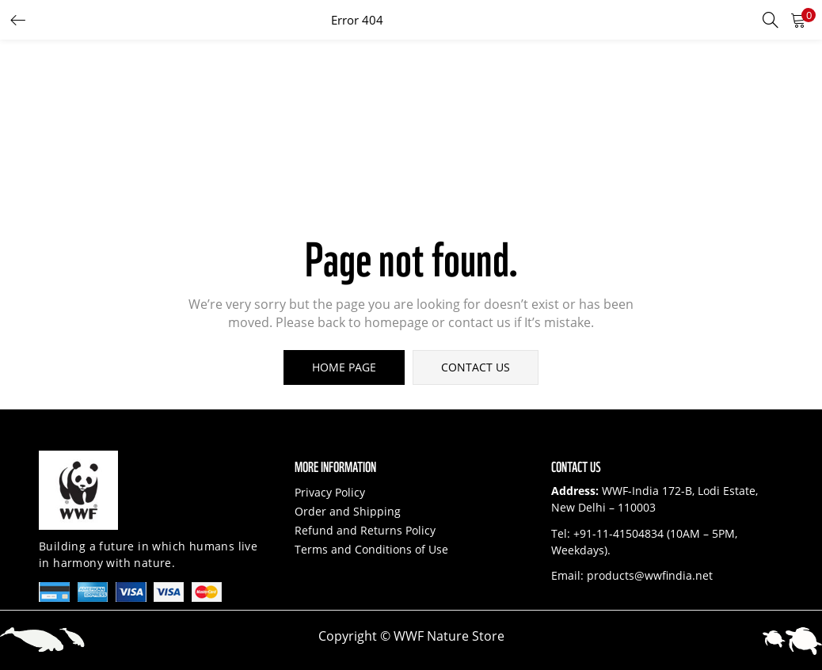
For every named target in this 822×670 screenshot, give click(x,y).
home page (344, 367)
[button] (798, 20)
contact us (475, 367)
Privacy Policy (330, 492)
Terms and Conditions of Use (371, 549)
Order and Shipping (348, 511)
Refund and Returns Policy (365, 530)
